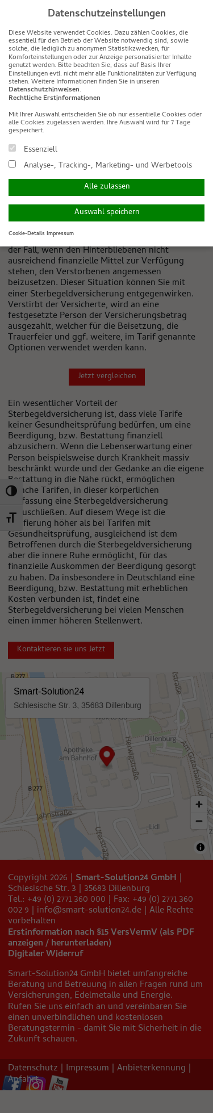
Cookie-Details (27, 233)
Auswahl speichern (106, 212)
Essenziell (33, 149)
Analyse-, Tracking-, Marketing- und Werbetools (100, 165)
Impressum (60, 233)
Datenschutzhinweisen (44, 90)
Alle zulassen (107, 187)
